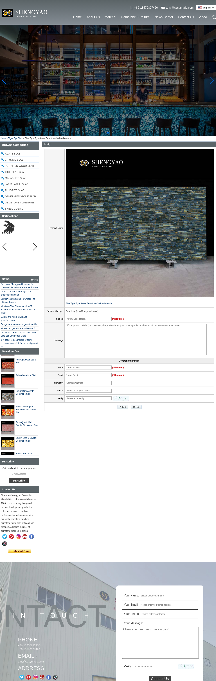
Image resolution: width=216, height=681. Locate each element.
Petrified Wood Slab (19, 165)
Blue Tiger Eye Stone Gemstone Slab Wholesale (89, 303)
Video (203, 17)
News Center (163, 17)
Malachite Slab (15, 178)
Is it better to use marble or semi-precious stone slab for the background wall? (19, 345)
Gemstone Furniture (135, 17)
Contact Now (19, 551)
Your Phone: (132, 613)
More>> (35, 280)
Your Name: (131, 595)
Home (77, 17)
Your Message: (133, 623)
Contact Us (186, 17)
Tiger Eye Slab (15, 138)
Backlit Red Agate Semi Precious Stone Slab (26, 412)
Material (110, 17)
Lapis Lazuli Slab (16, 184)
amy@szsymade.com (180, 7)
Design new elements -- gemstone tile (19, 326)
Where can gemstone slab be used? (18, 330)
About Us (93, 17)
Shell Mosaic (14, 208)
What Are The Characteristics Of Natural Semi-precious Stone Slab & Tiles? (18, 311)
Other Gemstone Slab (20, 196)
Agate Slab (12, 153)
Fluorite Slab (14, 190)
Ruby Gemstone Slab (26, 377)
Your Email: (131, 604)
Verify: (128, 666)
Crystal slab (14, 159)
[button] (108, 133)
